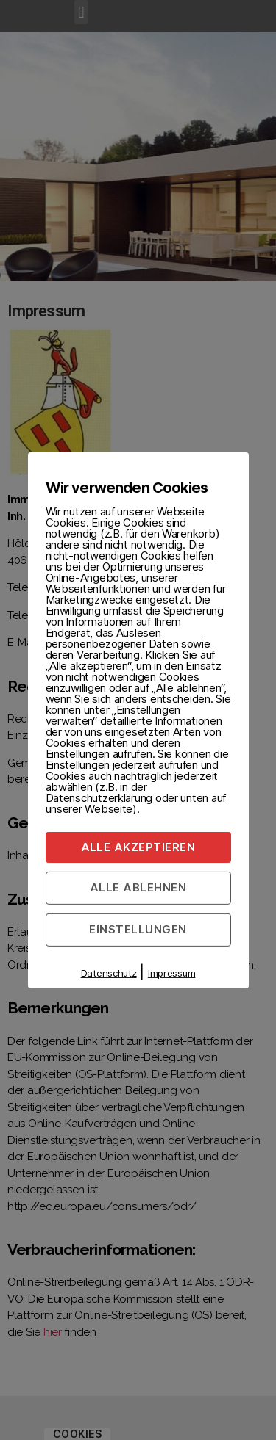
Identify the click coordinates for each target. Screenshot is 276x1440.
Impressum (172, 973)
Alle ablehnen (138, 887)
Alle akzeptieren (138, 846)
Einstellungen (138, 929)
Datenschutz (109, 973)
